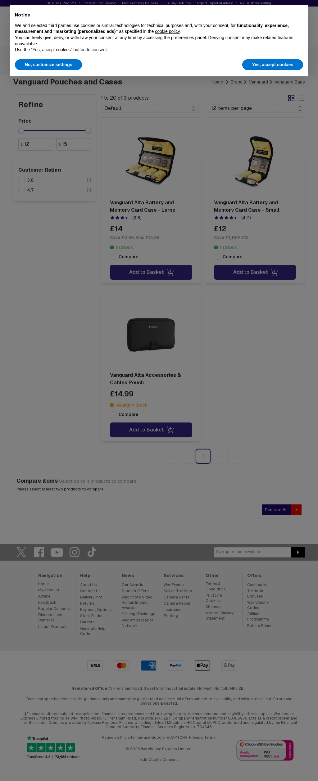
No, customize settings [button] (48, 64)
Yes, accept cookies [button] (272, 64)
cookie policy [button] (167, 31)
